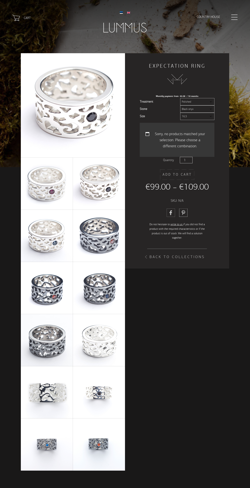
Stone (143, 109)
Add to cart (177, 175)
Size (142, 116)
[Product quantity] (186, 160)
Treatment (146, 101)
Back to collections (177, 257)
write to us (176, 224)
